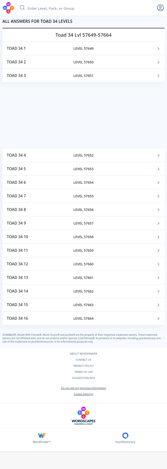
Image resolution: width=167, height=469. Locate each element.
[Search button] (22, 8)
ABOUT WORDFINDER (83, 353)
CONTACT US (83, 359)
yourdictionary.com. (150, 338)
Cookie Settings (83, 394)
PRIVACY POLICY (83, 366)
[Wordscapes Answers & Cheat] (83, 415)
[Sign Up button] (160, 8)
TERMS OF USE (83, 372)
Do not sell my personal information (83, 388)
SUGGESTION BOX (83, 378)
